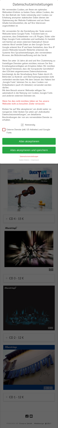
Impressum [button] (35, 160)
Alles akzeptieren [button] (29, 141)
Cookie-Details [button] (24, 160)
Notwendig (28, 124)
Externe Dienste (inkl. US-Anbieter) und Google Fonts (26, 131)
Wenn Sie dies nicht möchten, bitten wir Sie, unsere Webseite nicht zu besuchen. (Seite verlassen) (25, 102)
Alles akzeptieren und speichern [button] (29, 150)
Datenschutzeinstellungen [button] (29, 156)
